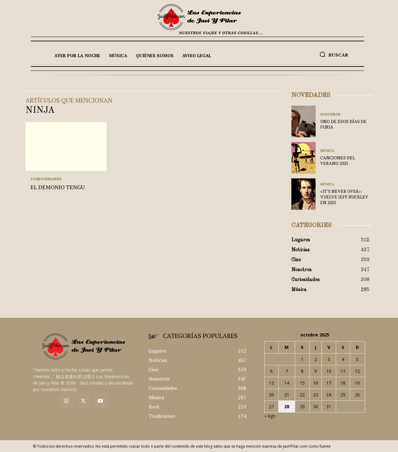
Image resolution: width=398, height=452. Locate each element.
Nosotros (330, 114)
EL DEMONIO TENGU (57, 187)
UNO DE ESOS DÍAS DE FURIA (343, 124)
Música (327, 151)
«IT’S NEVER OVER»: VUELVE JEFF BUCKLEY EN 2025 (344, 196)
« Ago (270, 416)
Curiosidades (46, 179)
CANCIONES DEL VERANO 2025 (337, 160)
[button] (334, 54)
